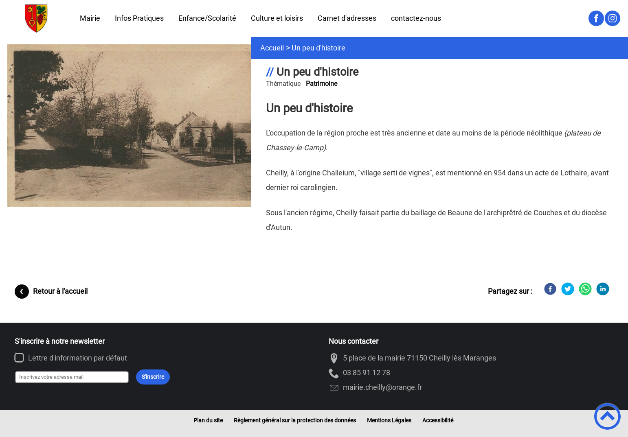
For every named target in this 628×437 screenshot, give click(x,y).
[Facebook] (550, 289)
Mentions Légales (389, 420)
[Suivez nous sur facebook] (596, 18)
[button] (607, 416)
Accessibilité (437, 420)
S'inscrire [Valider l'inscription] (153, 377)
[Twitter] (568, 288)
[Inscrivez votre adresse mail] (72, 377)
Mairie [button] (90, 18)
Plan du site (208, 420)
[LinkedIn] (603, 288)
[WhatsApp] (585, 288)
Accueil (272, 48)
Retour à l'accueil (60, 291)
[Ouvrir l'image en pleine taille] (133, 126)
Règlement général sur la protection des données (295, 420)
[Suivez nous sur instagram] (612, 18)
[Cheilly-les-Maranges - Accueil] (36, 18)
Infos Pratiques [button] (139, 18)
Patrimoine (321, 83)
